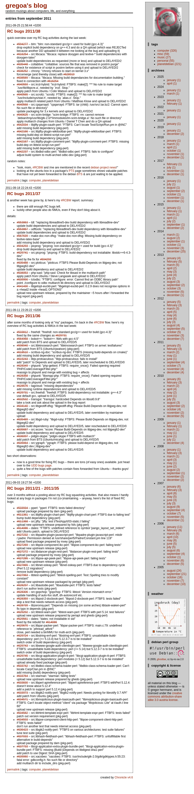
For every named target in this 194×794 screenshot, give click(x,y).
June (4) (172, 275)
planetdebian (50, 180)
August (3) (173, 281)
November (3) (175, 248)
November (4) (175, 369)
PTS (71, 171)
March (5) (173, 265)
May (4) (172, 315)
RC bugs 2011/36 (23, 315)
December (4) (175, 372)
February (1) (174, 103)
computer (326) (167, 50)
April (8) (172, 493)
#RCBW (38, 167)
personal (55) (165, 60)
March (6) (173, 533)
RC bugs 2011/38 (23, 31)
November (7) (175, 580)
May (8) (172, 540)
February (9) (174, 530)
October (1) (174, 150)
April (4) (172, 389)
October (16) (175, 577)
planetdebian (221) (169, 64)
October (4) (174, 409)
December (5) (175, 416)
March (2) (173, 352)
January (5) (174, 302)
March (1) (173, 93)
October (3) (174, 288)
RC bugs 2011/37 (23, 193)
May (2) (172, 392)
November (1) (175, 154)
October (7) (174, 365)
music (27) (164, 57)
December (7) (175, 338)
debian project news (103, 167)
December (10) (176, 584)
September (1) (176, 224)
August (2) (173, 238)
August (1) (173, 187)
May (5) (172, 496)
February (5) (174, 261)
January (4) (174, 258)
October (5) (174, 332)
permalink (13, 180)
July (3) (171, 322)
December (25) (176, 251)
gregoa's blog (26, 5)
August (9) (173, 506)
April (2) (172, 268)
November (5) (175, 291)
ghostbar (161, 659)
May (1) (172, 355)
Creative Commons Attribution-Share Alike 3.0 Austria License (165, 697)
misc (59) (163, 54)
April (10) (172, 537)
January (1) (174, 80)
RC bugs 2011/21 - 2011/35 (33, 488)
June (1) (172, 359)
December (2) (175, 134)
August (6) (173, 550)
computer (35, 180)
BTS (80, 174)
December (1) (175, 157)
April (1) (172, 83)
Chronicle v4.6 (124, 777)
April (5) (172, 312)
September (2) (176, 191)
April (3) (172, 459)
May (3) (172, 271)
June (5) (172, 543)
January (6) (174, 379)
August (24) (174, 570)
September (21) (176, 574)
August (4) (173, 325)
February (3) (174, 305)
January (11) (174, 527)
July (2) (171, 221)
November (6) (175, 560)
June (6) (172, 318)
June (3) (172, 500)
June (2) (172, 466)
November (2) (175, 412)
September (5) (176, 328)
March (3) (173, 308)
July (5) (171, 399)
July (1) (171, 167)
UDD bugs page (41, 465)
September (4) (176, 362)
